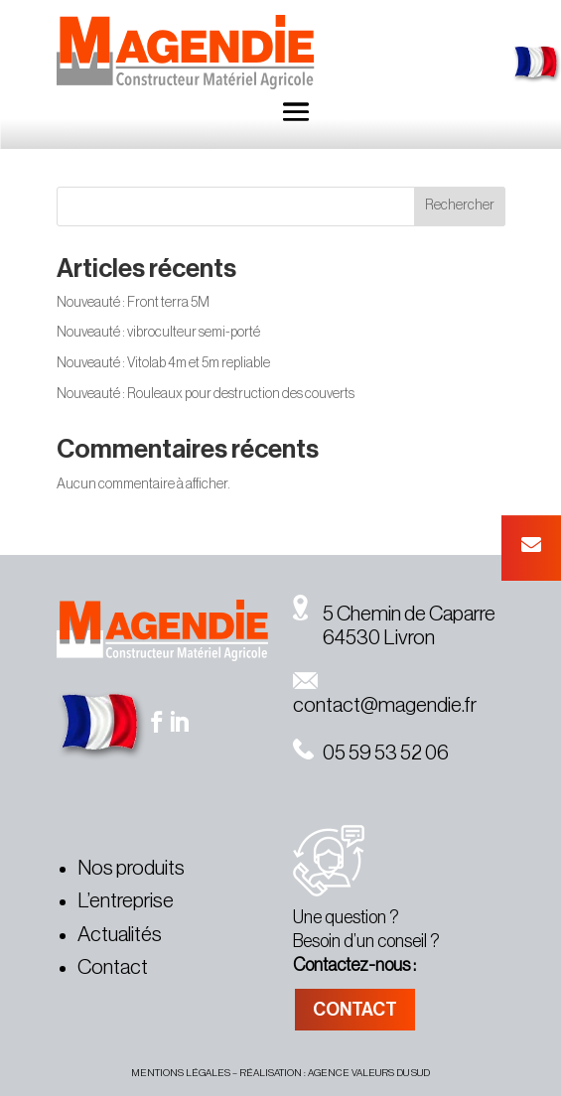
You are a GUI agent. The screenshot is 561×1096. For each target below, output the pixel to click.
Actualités (119, 934)
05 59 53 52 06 (371, 753)
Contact (112, 967)
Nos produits (131, 868)
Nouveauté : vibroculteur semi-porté (158, 333)
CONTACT (355, 1010)
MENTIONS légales (180, 1073)
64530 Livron (364, 637)
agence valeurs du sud (369, 1073)
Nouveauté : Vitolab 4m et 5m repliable (163, 363)
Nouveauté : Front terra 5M (133, 303)
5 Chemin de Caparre (394, 614)
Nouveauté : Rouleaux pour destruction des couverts (205, 394)
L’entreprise (125, 900)
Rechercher (459, 205)
